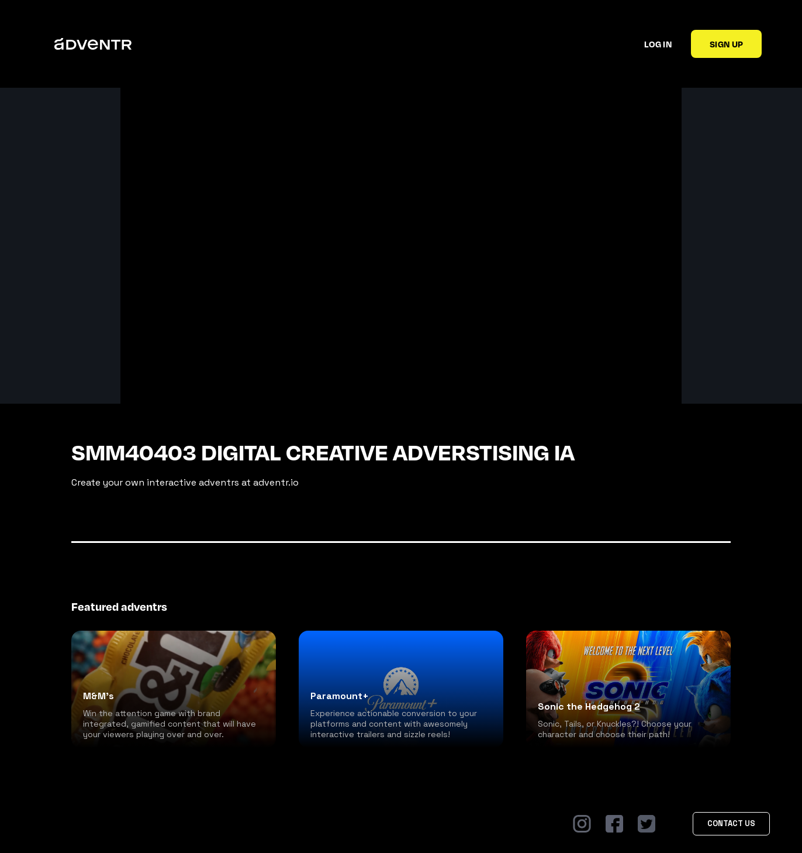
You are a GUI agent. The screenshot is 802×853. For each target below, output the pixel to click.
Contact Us (731, 823)
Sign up (726, 44)
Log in (658, 44)
